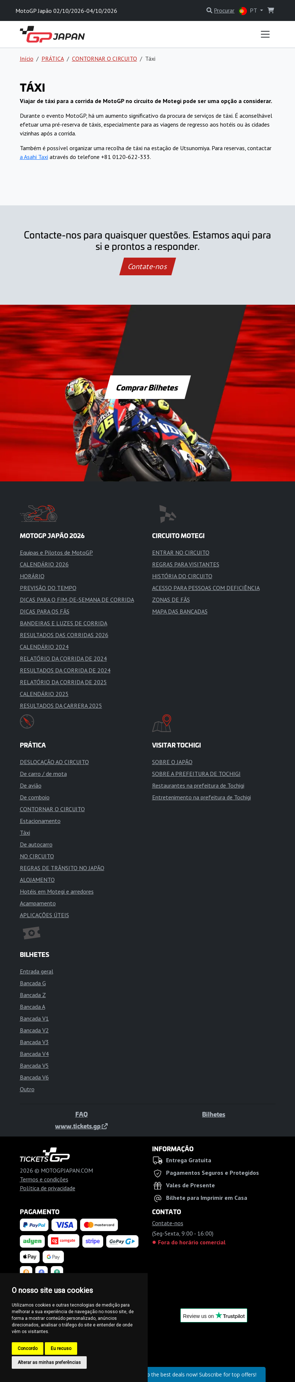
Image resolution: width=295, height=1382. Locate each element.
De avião (31, 785)
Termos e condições (44, 1179)
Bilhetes (213, 1114)
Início (26, 58)
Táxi (25, 832)
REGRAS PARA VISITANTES (185, 564)
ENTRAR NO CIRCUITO (180, 552)
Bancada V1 (34, 1018)
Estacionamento (40, 820)
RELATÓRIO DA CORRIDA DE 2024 (63, 658)
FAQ (81, 1114)
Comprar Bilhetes (147, 387)
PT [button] (248, 11)
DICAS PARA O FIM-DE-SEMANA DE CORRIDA (77, 599)
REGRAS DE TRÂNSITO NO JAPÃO (62, 868)
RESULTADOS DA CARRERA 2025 (61, 705)
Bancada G (33, 983)
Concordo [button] (27, 1348)
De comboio (35, 797)
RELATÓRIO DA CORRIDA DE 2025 (63, 682)
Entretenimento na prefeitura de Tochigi (201, 797)
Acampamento (38, 903)
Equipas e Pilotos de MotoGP (56, 552)
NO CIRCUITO (37, 856)
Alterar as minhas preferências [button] (49, 1362)
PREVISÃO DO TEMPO (48, 587)
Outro (27, 1089)
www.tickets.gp (81, 1125)
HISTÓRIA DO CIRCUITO (182, 576)
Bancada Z (33, 994)
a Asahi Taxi (34, 156)
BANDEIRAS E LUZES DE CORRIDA (63, 623)
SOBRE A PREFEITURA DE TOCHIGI (196, 773)
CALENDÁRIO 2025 (44, 693)
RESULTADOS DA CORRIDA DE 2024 (65, 670)
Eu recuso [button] (61, 1348)
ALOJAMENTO (37, 879)
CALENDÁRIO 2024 (44, 646)
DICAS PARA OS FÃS (44, 611)
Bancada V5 (34, 1065)
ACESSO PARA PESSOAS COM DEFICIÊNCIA (206, 587)
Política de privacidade (47, 1188)
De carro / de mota (43, 773)
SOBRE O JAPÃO (172, 762)
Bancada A (32, 1006)
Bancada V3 (34, 1042)
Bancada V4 (34, 1053)
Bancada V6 (34, 1077)
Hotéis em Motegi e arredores (57, 891)
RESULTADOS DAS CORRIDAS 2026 (64, 635)
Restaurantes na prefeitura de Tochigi (198, 785)
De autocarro (36, 844)
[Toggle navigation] (265, 34)
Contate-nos (147, 266)
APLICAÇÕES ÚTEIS (44, 915)
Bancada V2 (34, 1030)
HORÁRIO (32, 576)
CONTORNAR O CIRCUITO (104, 58)
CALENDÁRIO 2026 (44, 564)
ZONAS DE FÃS (171, 599)
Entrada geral (36, 971)
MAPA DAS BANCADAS (180, 611)
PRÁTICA (53, 58)
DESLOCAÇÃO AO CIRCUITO (54, 762)
